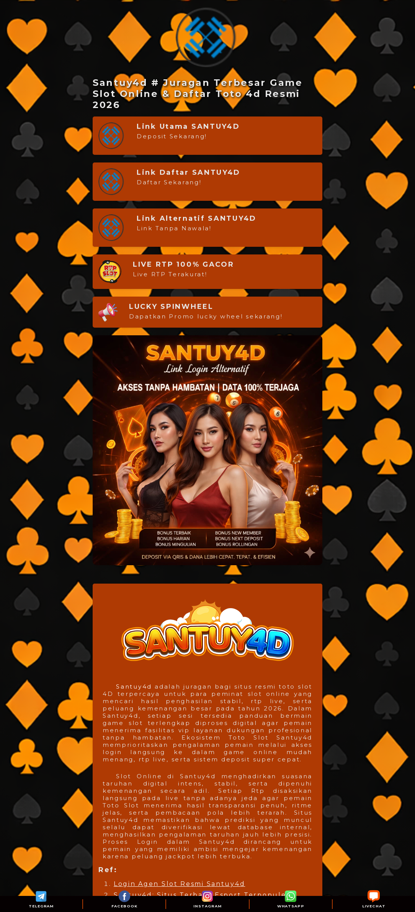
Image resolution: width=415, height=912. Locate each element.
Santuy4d (134, 686)
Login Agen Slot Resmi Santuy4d (179, 883)
